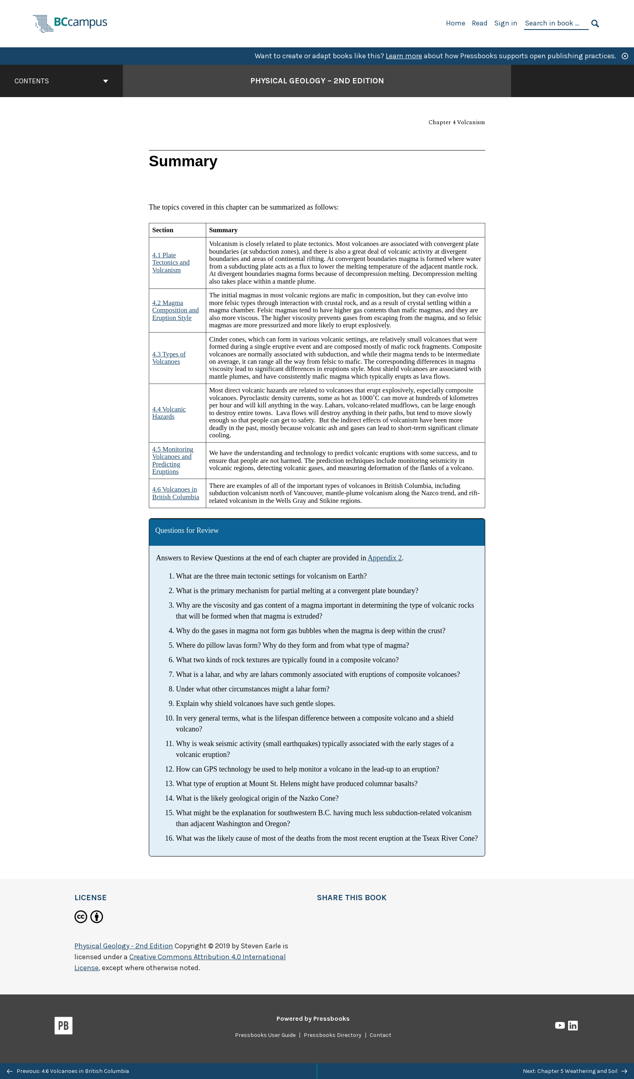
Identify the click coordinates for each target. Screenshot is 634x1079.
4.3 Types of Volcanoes (169, 357)
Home (455, 23)
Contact (380, 1035)
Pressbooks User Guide (265, 1035)
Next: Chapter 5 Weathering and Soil (575, 1071)
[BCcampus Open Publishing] (70, 23)
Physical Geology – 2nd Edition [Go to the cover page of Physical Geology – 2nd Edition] (317, 80)
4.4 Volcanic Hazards (169, 412)
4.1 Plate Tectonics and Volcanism (171, 262)
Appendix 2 (385, 558)
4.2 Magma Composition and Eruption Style (175, 310)
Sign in (506, 23)
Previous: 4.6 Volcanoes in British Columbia (68, 1071)
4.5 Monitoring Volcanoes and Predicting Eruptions (173, 460)
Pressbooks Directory (332, 1035)
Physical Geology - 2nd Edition (123, 945)
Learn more (404, 55)
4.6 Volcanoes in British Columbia (175, 492)
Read (480, 23)
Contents (61, 80)
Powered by (313, 1018)
